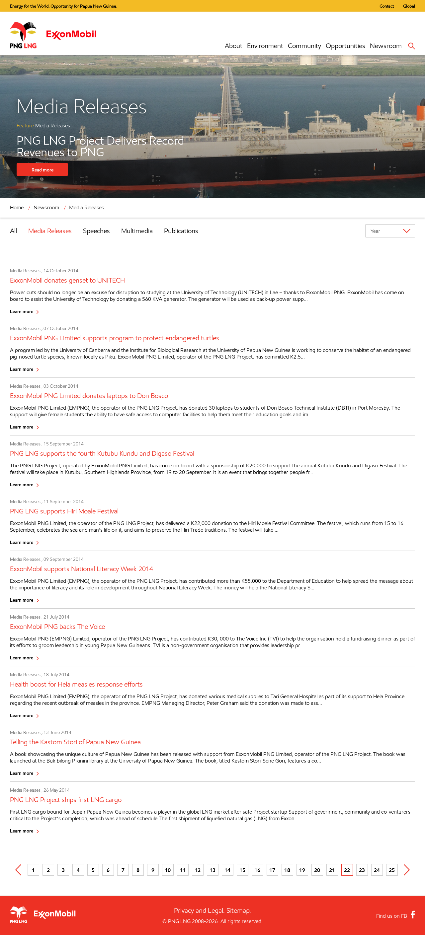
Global (409, 6)
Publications (181, 231)
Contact (387, 6)
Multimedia (137, 231)
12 (198, 870)
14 (227, 870)
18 (287, 870)
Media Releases (86, 207)
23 (362, 870)
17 (272, 870)
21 (332, 870)
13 (212, 870)
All (13, 231)
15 (242, 870)
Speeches (96, 231)
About (233, 46)
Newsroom (386, 46)
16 (257, 870)
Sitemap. (238, 910)
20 (317, 870)
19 (302, 870)
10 (168, 870)
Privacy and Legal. (199, 910)
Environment (265, 46)
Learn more (21, 311)
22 (347, 870)
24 (377, 870)
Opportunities (345, 46)
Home (17, 207)
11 (183, 870)
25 (392, 870)
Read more (42, 169)
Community (304, 46)
